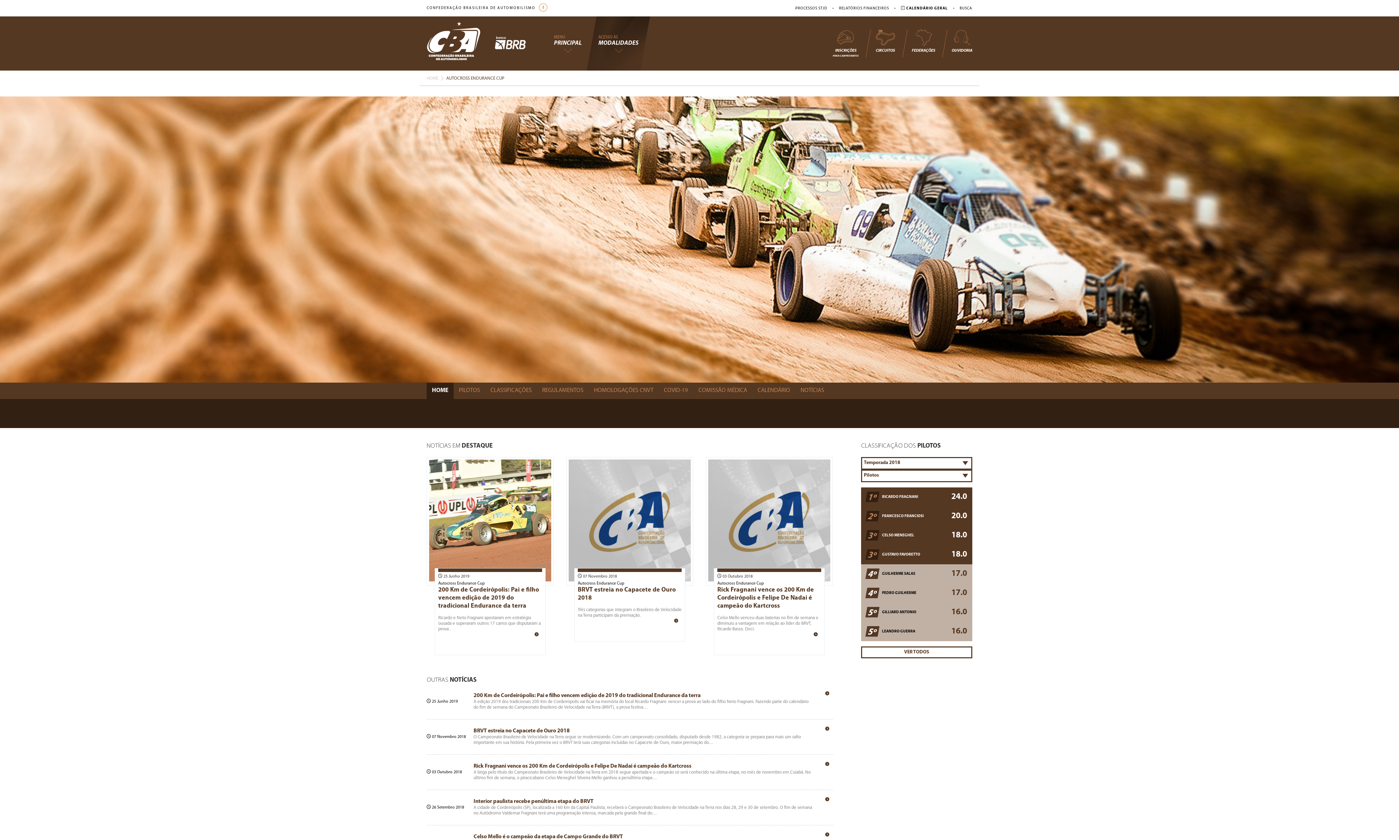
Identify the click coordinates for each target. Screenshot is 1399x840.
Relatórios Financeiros (864, 8)
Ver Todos (916, 652)
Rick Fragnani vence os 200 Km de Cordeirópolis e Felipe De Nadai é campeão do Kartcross (765, 598)
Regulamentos (562, 390)
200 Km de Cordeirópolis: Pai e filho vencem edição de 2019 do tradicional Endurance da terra (488, 598)
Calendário (774, 390)
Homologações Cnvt (623, 390)
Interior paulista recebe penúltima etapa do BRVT (534, 801)
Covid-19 (676, 390)
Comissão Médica (722, 390)
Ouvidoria (962, 41)
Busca (966, 8)
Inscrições (846, 43)
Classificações (511, 390)
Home (432, 78)
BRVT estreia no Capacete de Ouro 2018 (522, 731)
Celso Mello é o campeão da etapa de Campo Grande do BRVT (548, 837)
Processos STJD (811, 8)
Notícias (812, 390)
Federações (923, 41)
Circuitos (885, 41)
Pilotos (469, 390)
